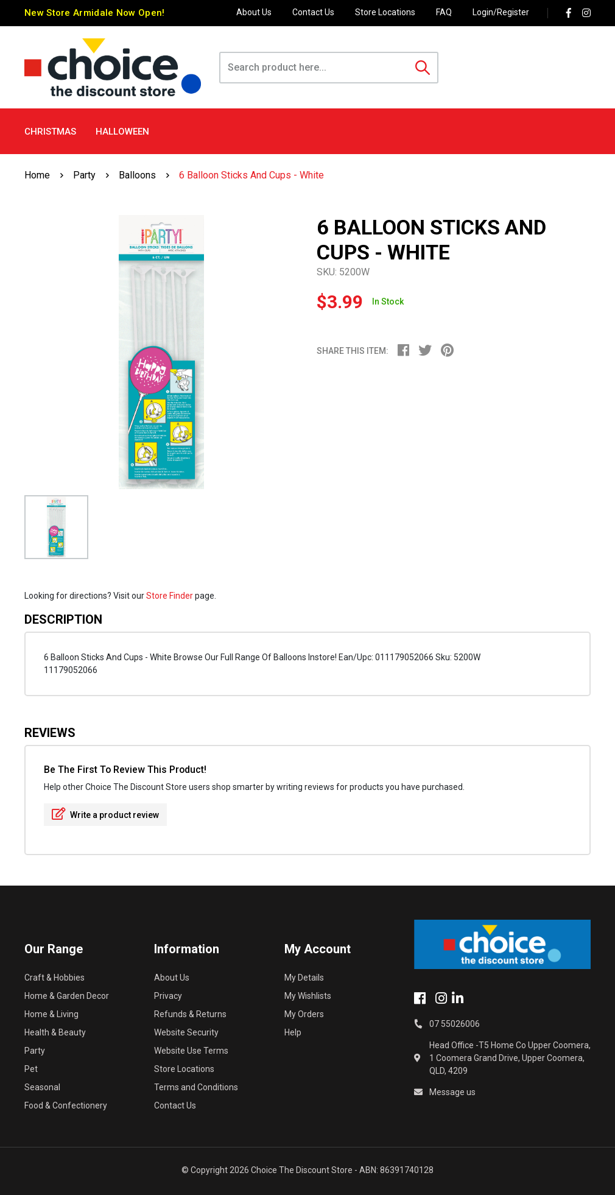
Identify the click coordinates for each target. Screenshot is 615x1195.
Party (34, 1051)
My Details (304, 977)
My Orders (304, 1014)
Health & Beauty (55, 1032)
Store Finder (169, 596)
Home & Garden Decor (66, 996)
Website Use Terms (191, 1051)
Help (292, 1032)
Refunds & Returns (190, 1014)
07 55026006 (454, 1024)
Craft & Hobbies (54, 977)
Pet (31, 1069)
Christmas (50, 131)
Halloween (122, 131)
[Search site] (422, 67)
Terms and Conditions (196, 1087)
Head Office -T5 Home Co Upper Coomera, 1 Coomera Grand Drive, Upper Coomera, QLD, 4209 (510, 1058)
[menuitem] (408, 352)
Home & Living (51, 1014)
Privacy (168, 996)
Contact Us (313, 12)
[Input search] (314, 67)
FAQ (444, 12)
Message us (452, 1092)
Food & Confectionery (65, 1105)
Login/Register (501, 12)
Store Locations (385, 12)
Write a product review (105, 814)
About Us (254, 12)
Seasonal (42, 1087)
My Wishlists (307, 996)
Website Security (186, 1032)
